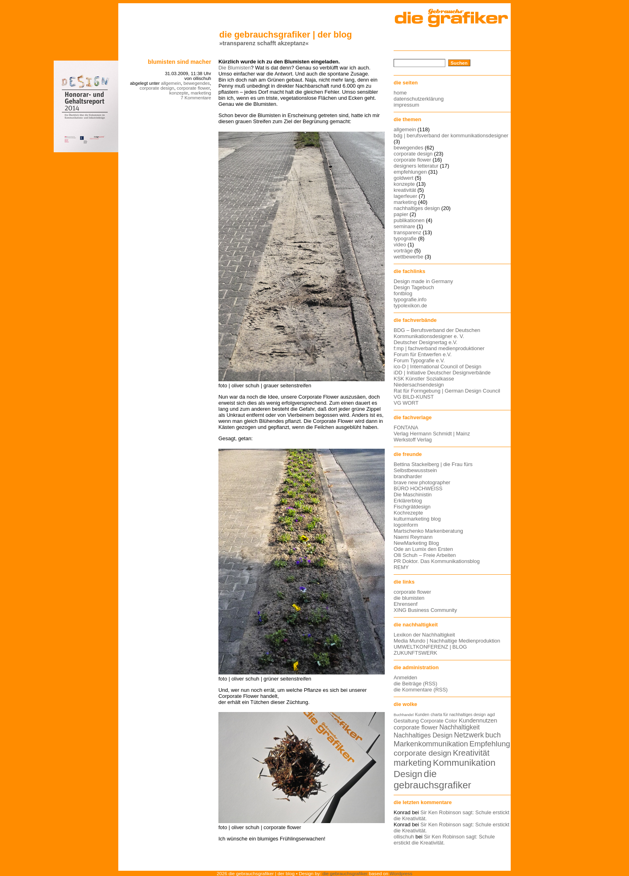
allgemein (171, 83)
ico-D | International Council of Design (437, 366)
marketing (201, 92)
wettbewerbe (408, 257)
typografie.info (410, 299)
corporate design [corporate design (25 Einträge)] (422, 753)
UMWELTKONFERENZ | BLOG (430, 647)
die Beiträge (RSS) (415, 684)
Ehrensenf (405, 604)
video (400, 245)
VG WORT (406, 403)
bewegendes (196, 83)
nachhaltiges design (417, 208)
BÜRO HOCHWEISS (418, 488)
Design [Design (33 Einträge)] (408, 774)
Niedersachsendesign (419, 385)
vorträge (403, 251)
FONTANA (406, 427)
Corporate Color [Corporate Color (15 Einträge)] (438, 721)
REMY (401, 567)
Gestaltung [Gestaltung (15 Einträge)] (406, 721)
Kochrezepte (408, 513)
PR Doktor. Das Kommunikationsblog (437, 561)
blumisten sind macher (179, 62)
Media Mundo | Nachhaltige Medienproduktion (447, 641)
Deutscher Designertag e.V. (425, 342)
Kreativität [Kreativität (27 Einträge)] (471, 752)
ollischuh (404, 837)
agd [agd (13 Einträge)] (491, 714)
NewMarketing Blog (416, 543)
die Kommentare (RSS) (421, 690)
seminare (404, 226)
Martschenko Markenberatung (428, 531)
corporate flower (193, 88)
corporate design (157, 88)
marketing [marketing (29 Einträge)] (413, 763)
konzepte (178, 92)
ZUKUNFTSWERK (415, 653)
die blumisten (409, 598)
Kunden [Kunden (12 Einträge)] (422, 714)
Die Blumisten (234, 68)
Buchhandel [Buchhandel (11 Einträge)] (403, 715)
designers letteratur (416, 166)
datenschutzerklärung (419, 99)
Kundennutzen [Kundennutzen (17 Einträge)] (478, 720)
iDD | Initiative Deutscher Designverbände (442, 373)
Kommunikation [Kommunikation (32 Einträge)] (464, 763)
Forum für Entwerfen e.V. (423, 354)
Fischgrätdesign (412, 507)
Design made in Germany (423, 281)
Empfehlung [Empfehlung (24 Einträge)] (490, 743)
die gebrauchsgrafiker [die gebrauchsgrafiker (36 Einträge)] (432, 779)
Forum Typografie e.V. (419, 360)
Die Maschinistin (413, 495)
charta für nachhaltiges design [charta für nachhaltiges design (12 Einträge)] (458, 714)
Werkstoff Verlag (413, 440)
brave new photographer (422, 482)
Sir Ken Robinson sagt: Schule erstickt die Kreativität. (444, 840)
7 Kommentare (195, 97)
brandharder (408, 476)
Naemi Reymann (413, 537)
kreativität (405, 190)
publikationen (409, 220)
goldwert (403, 178)
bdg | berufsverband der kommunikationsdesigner (451, 135)
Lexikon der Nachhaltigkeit (424, 635)
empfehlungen (410, 172)
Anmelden (405, 677)
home (400, 93)
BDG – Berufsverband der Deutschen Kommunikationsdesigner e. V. (437, 333)
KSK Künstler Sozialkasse (424, 379)
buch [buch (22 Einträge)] (493, 735)
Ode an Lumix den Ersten (423, 549)
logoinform (406, 525)
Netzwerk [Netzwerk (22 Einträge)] (469, 735)
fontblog (403, 293)
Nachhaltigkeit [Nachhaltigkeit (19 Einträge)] (459, 727)
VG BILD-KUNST (414, 397)
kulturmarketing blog (417, 519)
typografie (405, 238)
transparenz (407, 232)
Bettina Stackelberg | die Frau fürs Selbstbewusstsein (433, 467)
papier (401, 214)
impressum (406, 105)
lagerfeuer (405, 196)
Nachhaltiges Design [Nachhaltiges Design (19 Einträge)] (423, 735)
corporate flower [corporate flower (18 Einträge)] (416, 727)
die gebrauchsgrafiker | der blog (285, 34)
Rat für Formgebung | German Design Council (447, 391)
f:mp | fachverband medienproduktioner (439, 348)
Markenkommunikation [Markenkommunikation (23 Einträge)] (431, 743)
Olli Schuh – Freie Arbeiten (425, 555)
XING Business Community (425, 610)
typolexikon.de (410, 306)
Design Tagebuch (414, 287)
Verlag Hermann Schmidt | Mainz (432, 434)
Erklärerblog (408, 501)
